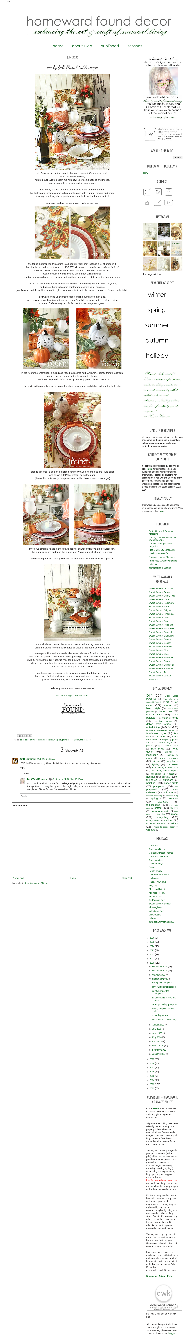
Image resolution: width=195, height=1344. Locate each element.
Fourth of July (155, 871)
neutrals (150, 776)
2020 (152, 963)
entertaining (53, 740)
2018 (152, 1063)
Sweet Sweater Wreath (160, 675)
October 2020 (159, 975)
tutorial (174, 814)
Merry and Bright (157, 889)
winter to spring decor (164, 827)
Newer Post (18, 878)
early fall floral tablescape (164, 987)
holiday (152, 918)
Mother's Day (155, 896)
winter (174, 823)
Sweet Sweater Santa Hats (162, 636)
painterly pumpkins (161, 1015)
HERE (149, 469)
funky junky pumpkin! (162, 982)
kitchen (156, 761)
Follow (145, 173)
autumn (168, 705)
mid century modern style (165, 767)
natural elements (158, 774)
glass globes (157, 748)
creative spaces (163, 721)
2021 (152, 958)
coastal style (154, 714)
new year (166, 777)
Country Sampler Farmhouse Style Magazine (163, 538)
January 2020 (159, 1054)
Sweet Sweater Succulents (162, 665)
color (22, 740)
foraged (165, 740)
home (58, 46)
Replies (26, 774)
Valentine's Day (156, 911)
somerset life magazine (160, 568)
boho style (165, 711)
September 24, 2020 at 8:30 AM (41, 759)
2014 (152, 1080)
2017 (152, 1067)
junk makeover (169, 758)
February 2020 (159, 1050)
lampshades (172, 761)
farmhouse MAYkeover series (163, 561)
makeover (172, 764)
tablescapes (85, 740)
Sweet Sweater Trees (159, 672)
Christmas (154, 845)
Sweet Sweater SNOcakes (161, 628)
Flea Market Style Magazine (162, 550)
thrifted (157, 807)
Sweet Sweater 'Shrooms (161, 588)
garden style (165, 742)
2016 (152, 1071)
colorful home (170, 717)
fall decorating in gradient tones (72, 695)
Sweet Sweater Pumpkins (161, 625)
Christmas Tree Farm (159, 856)
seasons (135, 46)
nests (171, 774)
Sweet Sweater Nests (159, 606)
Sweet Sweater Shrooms (161, 646)
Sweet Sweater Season (160, 643)
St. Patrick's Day (157, 900)
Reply (22, 767)
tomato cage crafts (160, 811)
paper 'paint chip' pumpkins (164, 1004)
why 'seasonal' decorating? (164, 1019)
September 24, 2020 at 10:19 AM (68, 779)
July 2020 (157, 1029)
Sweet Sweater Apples (159, 592)
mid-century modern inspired (164, 770)
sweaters (153, 679)
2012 (152, 1088)
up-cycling (162, 817)
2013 (152, 1084)
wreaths (150, 829)
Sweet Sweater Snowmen (161, 657)
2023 (152, 950)
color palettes (30, 740)
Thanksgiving (155, 907)
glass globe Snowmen (168, 746)
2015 (152, 1076)
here (161, 511)
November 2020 (160, 970)
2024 (152, 946)
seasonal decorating (154, 796)
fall (60, 740)
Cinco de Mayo (156, 863)
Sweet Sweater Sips (158, 650)
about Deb (82, 46)
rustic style (168, 792)
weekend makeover (155, 823)
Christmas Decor (157, 849)
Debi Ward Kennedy (37, 779)
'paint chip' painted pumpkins (160, 992)
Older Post (127, 878)
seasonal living (172, 796)
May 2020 (157, 1037)
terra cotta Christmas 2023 (161, 922)
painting (150, 783)
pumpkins (66, 740)
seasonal (75, 740)
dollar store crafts (158, 724)
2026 (152, 938)
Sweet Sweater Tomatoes (161, 668)
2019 (152, 1059)
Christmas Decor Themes (161, 853)
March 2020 (158, 1045)
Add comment (20, 805)
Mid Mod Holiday (157, 893)
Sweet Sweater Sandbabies (162, 632)
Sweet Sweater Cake (159, 599)
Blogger (171, 1333)
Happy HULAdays (157, 882)
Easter (152, 867)
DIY (149, 695)
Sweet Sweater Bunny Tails (162, 596)
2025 (152, 942)
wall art (168, 820)
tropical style (159, 814)
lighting (155, 764)
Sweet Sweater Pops (159, 617)
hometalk (168, 752)
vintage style (152, 820)
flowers (161, 736)
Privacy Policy (166, 1276)
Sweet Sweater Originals (160, 610)
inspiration (152, 754)
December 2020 (160, 966)
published (110, 46)
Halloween (154, 878)
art (167, 702)
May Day (153, 885)
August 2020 (158, 1025)
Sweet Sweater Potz (158, 621)
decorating (42, 740)
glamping (150, 746)
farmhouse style (156, 733)
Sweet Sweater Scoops (160, 639)
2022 (152, 954)
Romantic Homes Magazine (162, 557)
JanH (22, 759)
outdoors (168, 780)
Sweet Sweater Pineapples (162, 614)
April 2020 (157, 1041)
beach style (153, 708)
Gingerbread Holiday (159, 874)
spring (154, 798)
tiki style (174, 808)
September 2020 (160, 979)
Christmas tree (156, 860)
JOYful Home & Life (158, 553)
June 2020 (157, 1033)
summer (173, 798)
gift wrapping (155, 914)
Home (73, 878)
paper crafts (171, 783)
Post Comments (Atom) (36, 883)
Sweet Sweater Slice (159, 654)
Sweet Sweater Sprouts (160, 661)
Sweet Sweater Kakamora (161, 603)
